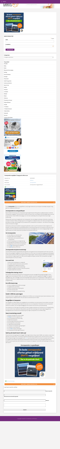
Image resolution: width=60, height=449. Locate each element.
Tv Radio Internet (8, 109)
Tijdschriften (7, 111)
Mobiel (5, 93)
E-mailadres (29, 44)
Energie (5, 76)
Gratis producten (8, 83)
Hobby (5, 87)
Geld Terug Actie (7, 81)
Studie (5, 104)
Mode (5, 96)
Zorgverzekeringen (8, 117)
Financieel (6, 78)
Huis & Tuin (6, 85)
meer (11, 245)
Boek (5, 68)
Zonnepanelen (33, 182)
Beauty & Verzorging (8, 70)
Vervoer (5, 115)
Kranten (6, 89)
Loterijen (6, 91)
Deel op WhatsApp (9, 187)
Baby (5, 66)
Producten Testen (8, 100)
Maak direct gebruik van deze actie (29, 202)
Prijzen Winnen (7, 102)
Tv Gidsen (6, 106)
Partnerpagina (40, 418)
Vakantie (6, 113)
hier (11, 247)
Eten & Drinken (7, 74)
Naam (7, 39)
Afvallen (6, 63)
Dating (5, 72)
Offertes (6, 98)
